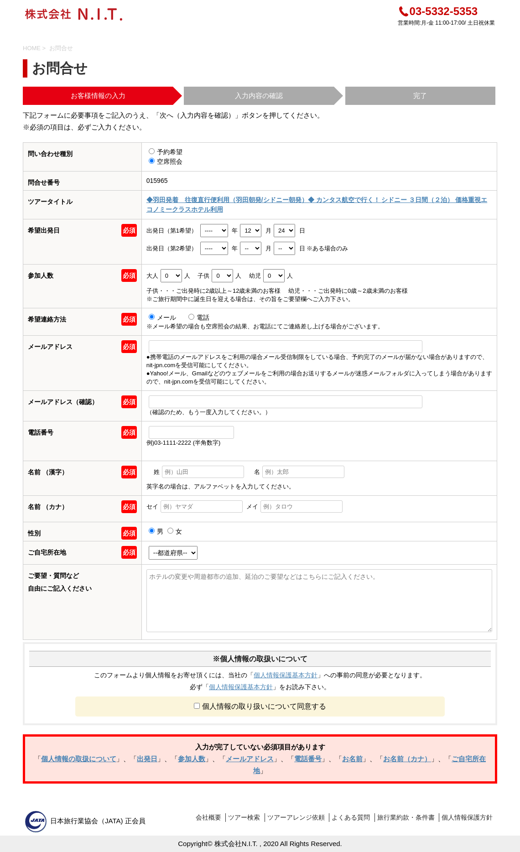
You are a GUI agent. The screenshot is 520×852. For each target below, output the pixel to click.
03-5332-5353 (438, 11)
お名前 (352, 759)
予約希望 (165, 152)
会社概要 (208, 817)
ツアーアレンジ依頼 (296, 817)
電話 (198, 317)
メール (163, 317)
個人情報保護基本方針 (285, 675)
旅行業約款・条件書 (406, 817)
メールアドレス (250, 759)
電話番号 (308, 759)
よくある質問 (351, 817)
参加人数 (191, 759)
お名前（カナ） (407, 759)
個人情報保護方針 (467, 817)
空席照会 (165, 161)
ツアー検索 (244, 817)
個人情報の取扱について (78, 759)
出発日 (147, 759)
